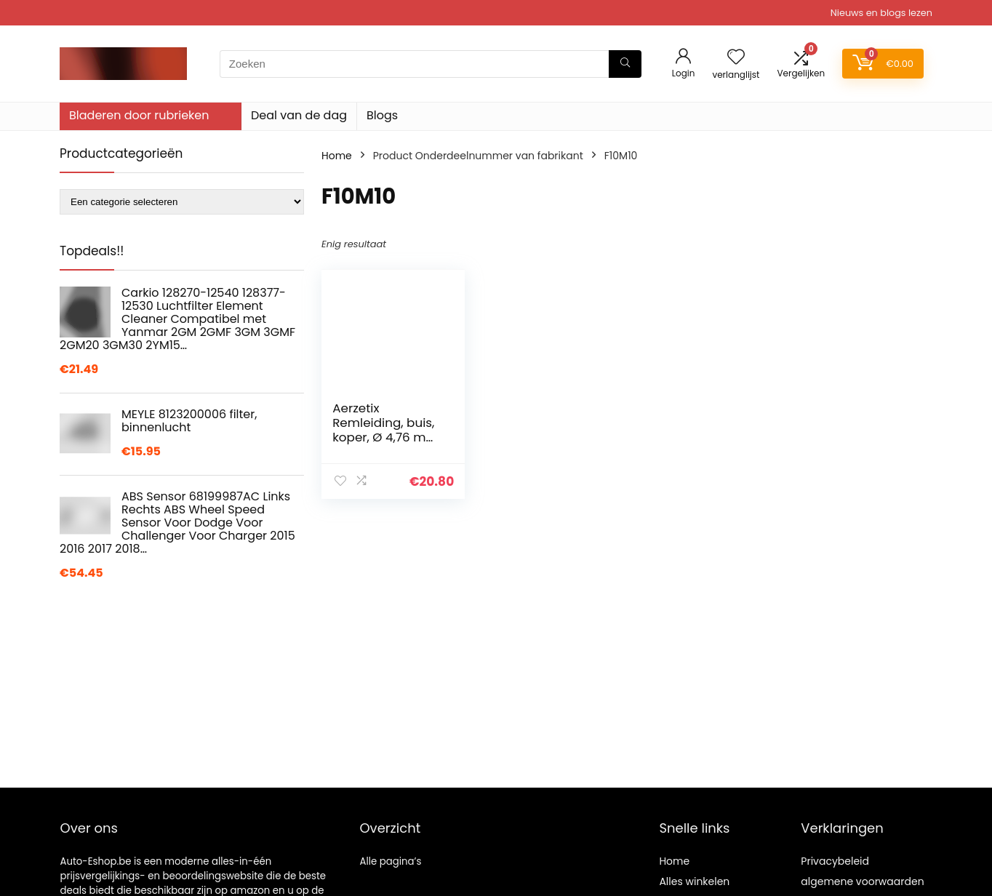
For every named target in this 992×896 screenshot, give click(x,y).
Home (336, 155)
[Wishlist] (736, 58)
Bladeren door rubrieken (139, 115)
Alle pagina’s (390, 861)
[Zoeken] (625, 64)
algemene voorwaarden (862, 881)
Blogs (382, 115)
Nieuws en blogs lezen (881, 13)
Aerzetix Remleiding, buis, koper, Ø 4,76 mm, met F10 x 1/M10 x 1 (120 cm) (386, 437)
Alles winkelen (694, 881)
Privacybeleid (835, 861)
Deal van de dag (299, 115)
